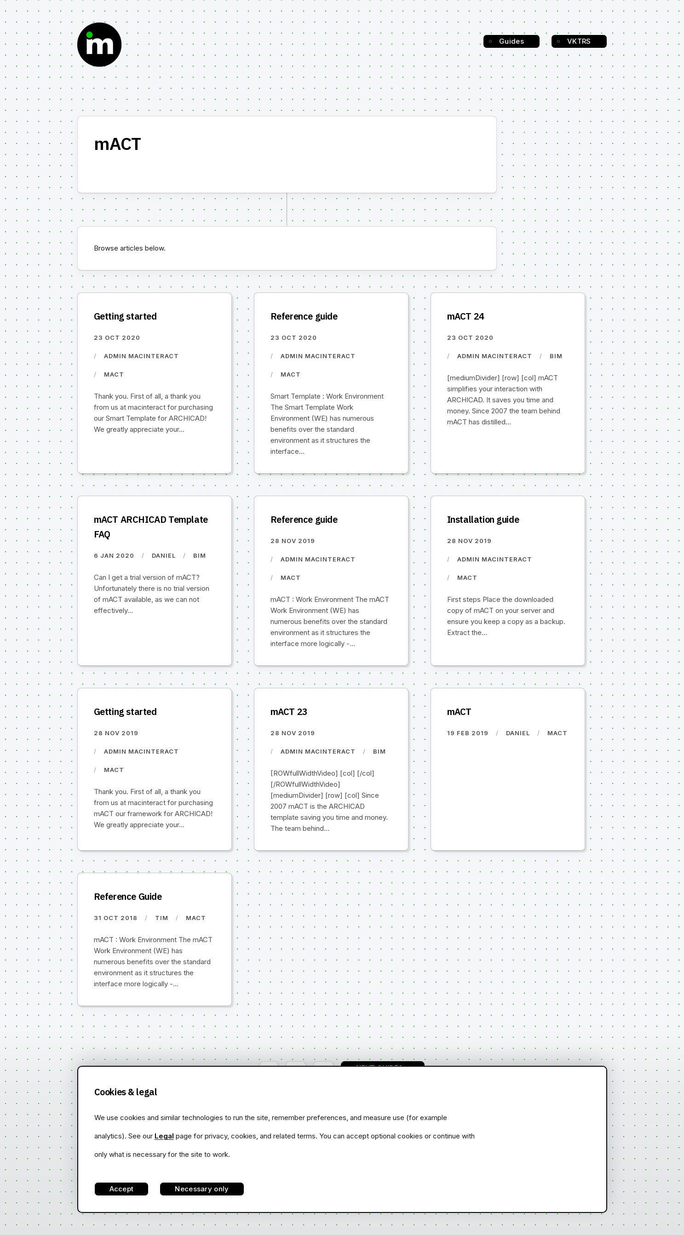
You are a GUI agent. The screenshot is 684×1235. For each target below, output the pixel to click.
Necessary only (202, 1188)
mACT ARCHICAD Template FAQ (151, 526)
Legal (164, 1136)
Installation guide (483, 519)
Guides (511, 41)
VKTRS (579, 41)
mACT (459, 711)
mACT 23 (289, 711)
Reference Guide (128, 896)
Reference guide (304, 316)
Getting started (125, 316)
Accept (121, 1188)
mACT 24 (465, 316)
